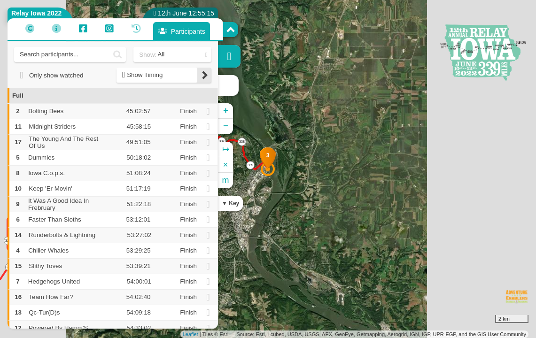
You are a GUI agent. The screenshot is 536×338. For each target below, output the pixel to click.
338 (242, 141)
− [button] (225, 126)
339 (250, 165)
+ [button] (225, 110)
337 (222, 141)
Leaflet (190, 334)
